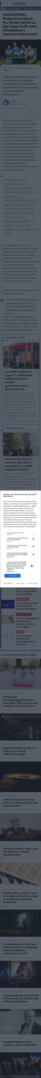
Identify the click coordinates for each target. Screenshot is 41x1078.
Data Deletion (8, 583)
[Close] (37, 495)
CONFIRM (12, 576)
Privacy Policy (33, 583)
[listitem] (20, 533)
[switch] (32, 539)
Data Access (20, 583)
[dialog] (20, 539)
